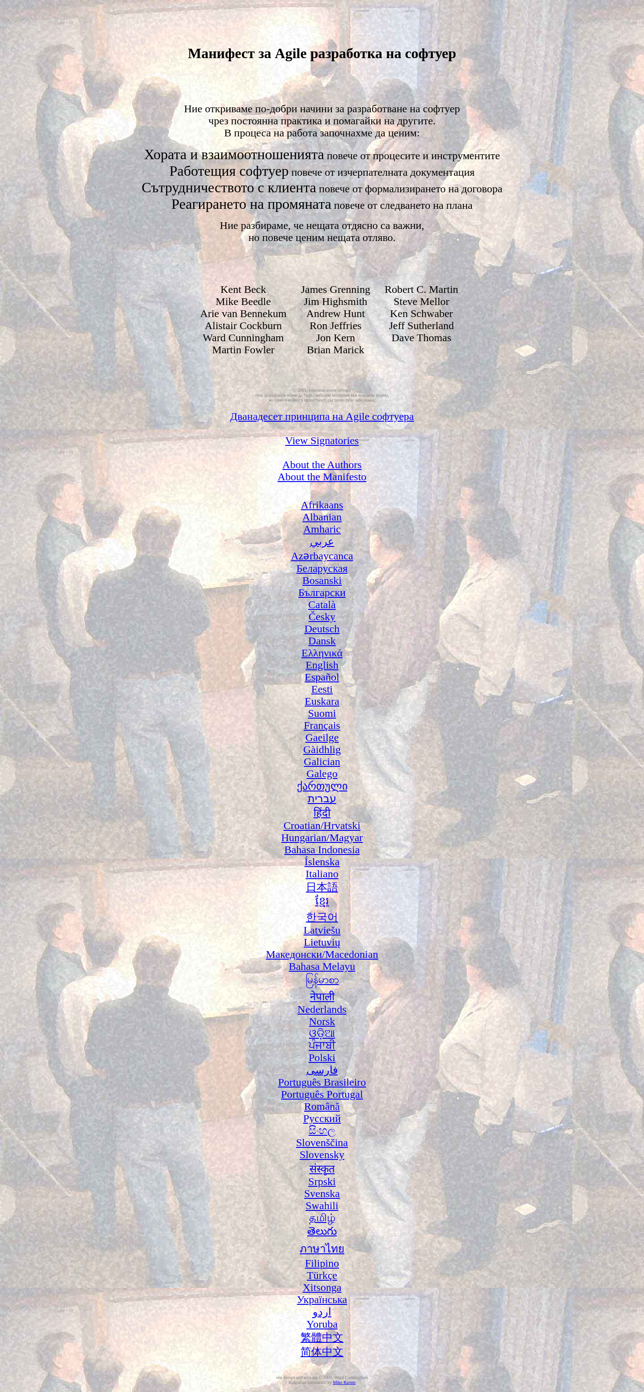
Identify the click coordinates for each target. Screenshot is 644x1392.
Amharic (322, 529)
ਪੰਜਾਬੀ (322, 1045)
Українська (322, 1299)
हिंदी (322, 813)
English (321, 665)
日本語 (322, 887)
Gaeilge (322, 737)
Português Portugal (322, 1094)
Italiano (321, 874)
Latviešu (322, 930)
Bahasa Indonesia (322, 849)
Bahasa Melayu (322, 966)
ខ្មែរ (322, 901)
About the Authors (321, 464)
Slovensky (322, 1154)
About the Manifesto (322, 476)
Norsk (322, 1021)
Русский (322, 1118)
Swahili (321, 1205)
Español (322, 677)
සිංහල (322, 1130)
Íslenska (322, 861)
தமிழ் (322, 1217)
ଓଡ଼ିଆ (322, 1033)
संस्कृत (322, 1169)
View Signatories (322, 440)
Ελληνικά (322, 653)
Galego (321, 773)
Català (321, 604)
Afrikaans (322, 505)
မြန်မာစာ (322, 980)
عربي (322, 541)
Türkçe (322, 1275)
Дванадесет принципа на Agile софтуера (322, 416)
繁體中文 (322, 1337)
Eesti (322, 689)
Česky (322, 616)
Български (322, 592)
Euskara (322, 701)
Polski (322, 1057)
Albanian (322, 517)
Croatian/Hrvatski (322, 825)
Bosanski (322, 580)
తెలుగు (322, 1231)
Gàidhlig (322, 749)
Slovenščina (322, 1142)
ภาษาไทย (322, 1249)
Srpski (321, 1181)
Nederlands (321, 1009)
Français (322, 725)
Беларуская (322, 568)
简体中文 (322, 1352)
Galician (322, 761)
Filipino (322, 1263)
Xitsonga (322, 1287)
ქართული (322, 786)
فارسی (322, 1070)
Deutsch (322, 629)
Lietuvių (322, 942)
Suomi (322, 713)
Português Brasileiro (322, 1082)
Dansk (321, 641)
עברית (322, 798)
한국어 (322, 917)
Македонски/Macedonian (322, 954)
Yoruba (322, 1324)
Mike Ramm (344, 1382)
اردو (322, 1312)
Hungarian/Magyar (322, 837)
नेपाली (322, 997)
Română (322, 1106)
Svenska (322, 1193)
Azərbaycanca (322, 556)
